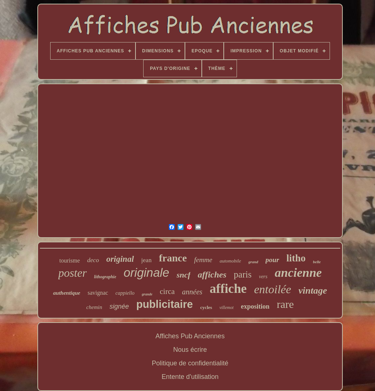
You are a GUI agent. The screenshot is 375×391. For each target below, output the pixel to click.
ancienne (298, 272)
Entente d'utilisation (190, 376)
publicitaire (164, 304)
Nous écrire (190, 349)
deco (93, 260)
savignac (98, 293)
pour (272, 260)
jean (146, 260)
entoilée (272, 289)
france (173, 258)
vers (263, 276)
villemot (226, 307)
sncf (183, 274)
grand (253, 262)
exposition (255, 306)
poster (72, 273)
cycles (206, 307)
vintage (312, 290)
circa (167, 291)
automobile (230, 261)
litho (296, 258)
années (192, 292)
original (120, 259)
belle (317, 262)
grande (147, 294)
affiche (228, 289)
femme (203, 260)
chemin (94, 307)
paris (243, 274)
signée (119, 306)
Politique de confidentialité (190, 363)
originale (146, 272)
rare (285, 304)
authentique (66, 293)
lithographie (105, 276)
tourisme (69, 260)
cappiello (124, 293)
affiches (212, 274)
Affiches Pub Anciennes (190, 336)
